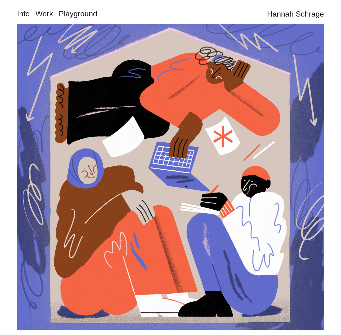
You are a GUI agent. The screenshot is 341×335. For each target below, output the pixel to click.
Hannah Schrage (295, 14)
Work (44, 13)
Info (23, 13)
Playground (78, 13)
